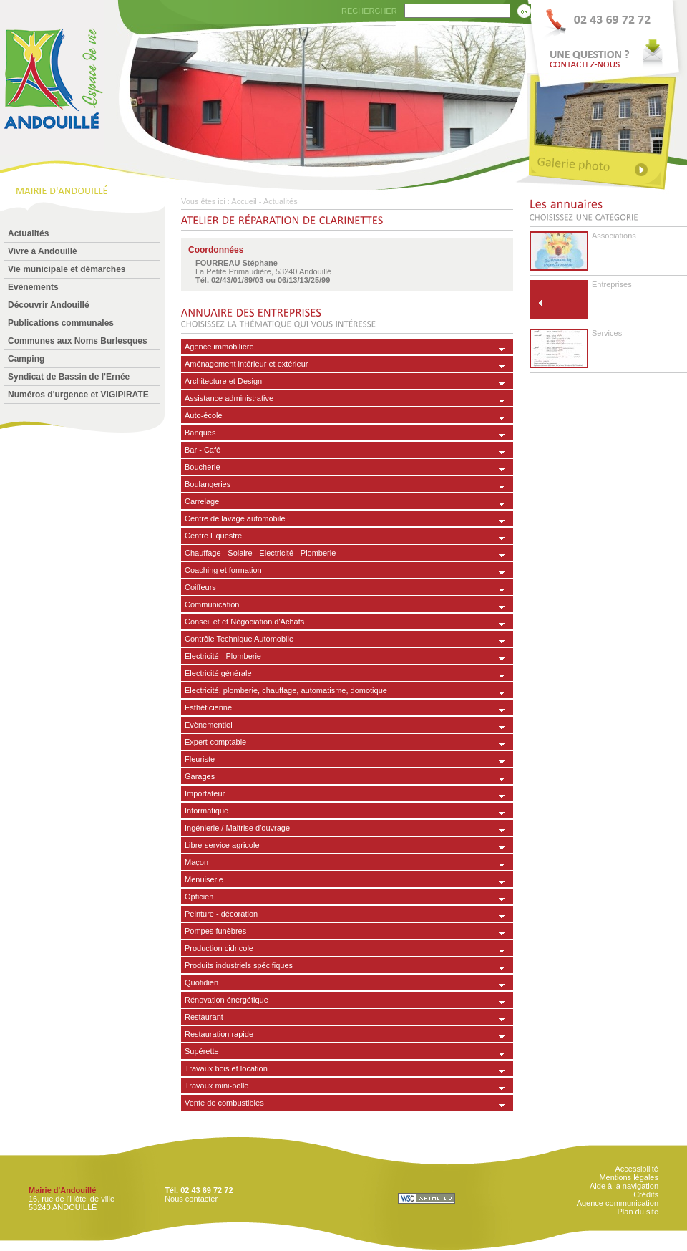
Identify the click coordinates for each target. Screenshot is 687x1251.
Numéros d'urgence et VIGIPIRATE (78, 395)
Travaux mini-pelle (216, 1085)
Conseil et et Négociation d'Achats (244, 621)
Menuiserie (204, 879)
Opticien (199, 896)
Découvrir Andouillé (48, 305)
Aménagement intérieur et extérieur (246, 363)
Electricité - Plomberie (223, 656)
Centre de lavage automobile (235, 518)
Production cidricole (219, 948)
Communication (212, 604)
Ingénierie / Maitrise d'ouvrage (237, 827)
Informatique (206, 810)
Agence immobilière (219, 346)
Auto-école (204, 415)
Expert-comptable (215, 742)
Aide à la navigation (624, 1186)
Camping (26, 359)
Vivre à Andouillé (42, 251)
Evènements (33, 287)
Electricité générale (218, 673)
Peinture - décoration (221, 913)
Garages (200, 776)
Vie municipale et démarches (67, 269)
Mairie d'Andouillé (62, 1190)
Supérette (202, 1051)
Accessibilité (636, 1168)
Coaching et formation (223, 570)
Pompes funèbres (215, 931)
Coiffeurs (200, 587)
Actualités (28, 233)
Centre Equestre (213, 535)
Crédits (645, 1194)
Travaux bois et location (226, 1068)
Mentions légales (628, 1177)
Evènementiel (209, 724)
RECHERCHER (369, 10)
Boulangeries (207, 484)
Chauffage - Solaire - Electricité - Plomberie (260, 553)
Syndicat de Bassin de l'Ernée (69, 377)
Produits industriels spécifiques (239, 965)
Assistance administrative (229, 398)
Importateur (205, 793)
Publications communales (61, 323)
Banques (200, 432)
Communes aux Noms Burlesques (77, 341)
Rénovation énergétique (226, 999)
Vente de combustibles (224, 1102)
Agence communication (617, 1203)
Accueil (243, 201)
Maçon (196, 862)
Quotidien (201, 982)
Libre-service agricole (222, 845)
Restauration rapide (219, 1034)
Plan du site (638, 1211)
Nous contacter (191, 1198)
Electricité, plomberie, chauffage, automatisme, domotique (286, 690)
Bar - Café (202, 449)
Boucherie (202, 467)
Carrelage (202, 501)
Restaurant (204, 1017)
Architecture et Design (223, 381)
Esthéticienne (208, 707)
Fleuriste (200, 759)
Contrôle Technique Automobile (239, 638)
